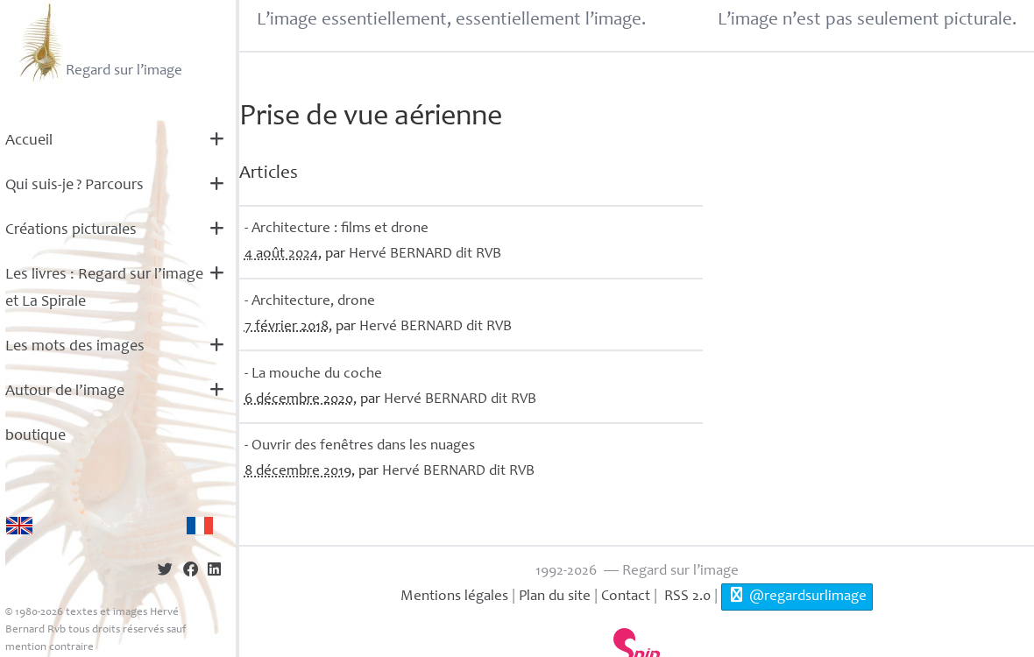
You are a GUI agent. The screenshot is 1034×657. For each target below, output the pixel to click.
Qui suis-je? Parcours (74, 186)
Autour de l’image (64, 391)
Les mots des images (75, 347)
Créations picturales (71, 230)
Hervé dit (425, 254)
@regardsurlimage (797, 595)
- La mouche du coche (313, 374)
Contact (625, 597)
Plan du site (555, 597)
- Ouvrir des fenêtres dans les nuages (359, 446)
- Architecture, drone (309, 301)
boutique (35, 436)
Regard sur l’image (98, 42)
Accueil (29, 141)
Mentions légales (454, 597)
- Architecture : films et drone (336, 229)
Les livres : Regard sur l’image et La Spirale (104, 288)
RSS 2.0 (686, 597)
